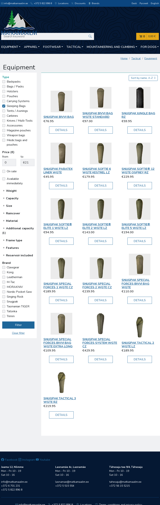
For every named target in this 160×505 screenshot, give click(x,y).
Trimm (11, 316)
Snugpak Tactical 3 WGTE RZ (59, 400)
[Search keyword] (47, 36)
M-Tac (11, 282)
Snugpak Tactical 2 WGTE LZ (138, 344)
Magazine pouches (19, 130)
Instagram (26, 460)
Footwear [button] (52, 47)
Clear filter (18, 333)
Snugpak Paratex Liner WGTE (58, 171)
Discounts (78, 3)
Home (124, 58)
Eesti (134, 3)
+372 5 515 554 (64, 486)
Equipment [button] (9, 47)
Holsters (12, 91)
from (5, 157)
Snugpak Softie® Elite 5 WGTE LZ (136, 226)
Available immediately (15, 181)
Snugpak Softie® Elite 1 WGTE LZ (57, 226)
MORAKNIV (15, 287)
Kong (10, 272)
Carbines (12, 116)
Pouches (12, 96)
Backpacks (14, 82)
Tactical (136, 58)
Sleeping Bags (16, 106)
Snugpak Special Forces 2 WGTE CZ (97, 285)
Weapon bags (16, 135)
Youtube (43, 460)
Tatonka (12, 311)
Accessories (15, 125)
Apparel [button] (30, 47)
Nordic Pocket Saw (19, 292)
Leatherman (14, 277)
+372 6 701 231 (10, 486)
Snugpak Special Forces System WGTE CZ (99, 342)
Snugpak (12, 302)
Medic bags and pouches (17, 142)
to (22, 157)
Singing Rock (15, 297)
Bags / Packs (15, 86)
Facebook (9, 460)
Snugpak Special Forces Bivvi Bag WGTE (136, 283)
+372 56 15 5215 (119, 486)
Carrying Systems (18, 101)
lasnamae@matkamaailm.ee (72, 482)
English (155, 3)
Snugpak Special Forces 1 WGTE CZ (58, 285)
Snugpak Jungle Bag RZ (138, 115)
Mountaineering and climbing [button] (111, 47)
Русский (144, 3)
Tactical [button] (74, 47)
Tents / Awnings (17, 111)
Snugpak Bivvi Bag (58, 117)
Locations (62, 3)
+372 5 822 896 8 (41, 3)
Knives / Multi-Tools (20, 121)
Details (61, 130)
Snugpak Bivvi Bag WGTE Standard (97, 115)
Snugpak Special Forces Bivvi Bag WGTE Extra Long (58, 342)
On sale (12, 171)
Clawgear (13, 267)
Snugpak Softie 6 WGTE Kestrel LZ (96, 171)
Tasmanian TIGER (18, 306)
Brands (93, 3)
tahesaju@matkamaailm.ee (125, 482)
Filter (18, 325)
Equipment (150, 58)
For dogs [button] (148, 47)
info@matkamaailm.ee (14, 3)
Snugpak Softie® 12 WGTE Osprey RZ (138, 171)
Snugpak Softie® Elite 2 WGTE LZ (96, 226)
